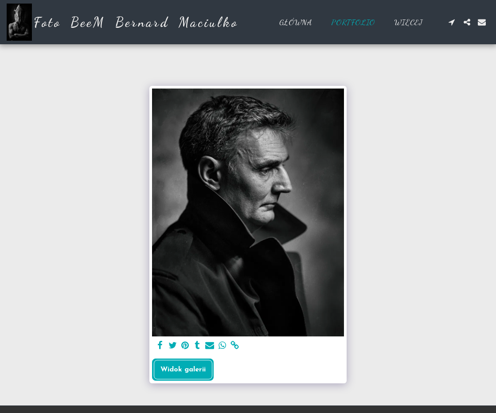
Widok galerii (183, 369)
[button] (452, 22)
